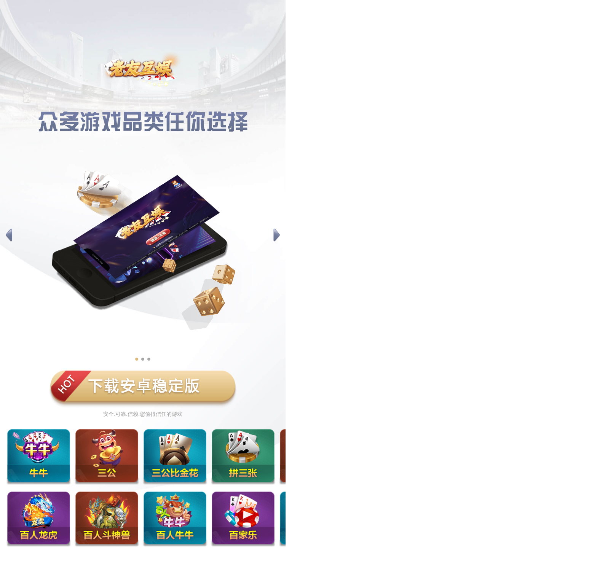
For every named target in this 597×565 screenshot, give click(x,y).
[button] (9, 235)
